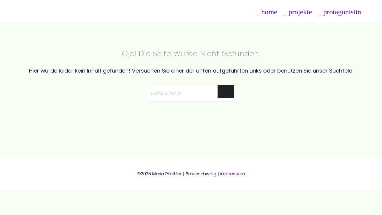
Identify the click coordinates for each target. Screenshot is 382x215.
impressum (232, 174)
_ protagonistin (339, 12)
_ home (266, 12)
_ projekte (297, 12)
